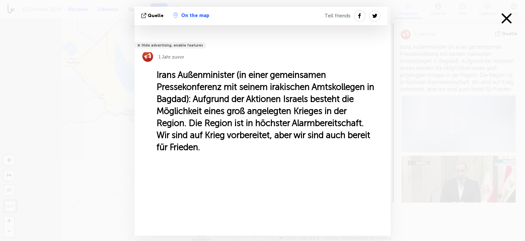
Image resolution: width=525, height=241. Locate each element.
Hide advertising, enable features (172, 45)
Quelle (153, 15)
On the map (191, 15)
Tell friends (337, 16)
